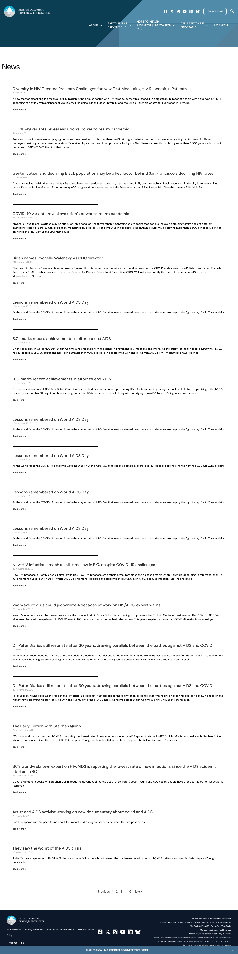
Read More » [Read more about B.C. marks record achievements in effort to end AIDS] (19, 359)
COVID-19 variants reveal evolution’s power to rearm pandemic (71, 129)
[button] (215, 11)
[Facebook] (165, 11)
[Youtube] (185, 11)
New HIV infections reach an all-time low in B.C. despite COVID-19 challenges (84, 564)
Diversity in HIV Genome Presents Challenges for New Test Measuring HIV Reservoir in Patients (100, 88)
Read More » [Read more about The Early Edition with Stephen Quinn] (19, 746)
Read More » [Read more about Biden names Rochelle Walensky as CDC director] (19, 282)
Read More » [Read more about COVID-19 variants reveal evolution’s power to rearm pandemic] (19, 153)
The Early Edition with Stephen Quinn (47, 726)
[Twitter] (172, 11)
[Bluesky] (198, 11)
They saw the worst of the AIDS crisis (47, 848)
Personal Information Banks (60, 929)
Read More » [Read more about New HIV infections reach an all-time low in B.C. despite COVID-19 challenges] (19, 585)
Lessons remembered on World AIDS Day (51, 302)
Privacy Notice (14, 929)
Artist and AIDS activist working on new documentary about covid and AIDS (83, 812)
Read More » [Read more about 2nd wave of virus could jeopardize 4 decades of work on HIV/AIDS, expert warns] (19, 625)
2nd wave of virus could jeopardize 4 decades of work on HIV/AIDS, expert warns (86, 605)
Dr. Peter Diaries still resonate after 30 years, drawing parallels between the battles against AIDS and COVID (112, 645)
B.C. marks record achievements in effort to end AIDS (62, 338)
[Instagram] (178, 11)
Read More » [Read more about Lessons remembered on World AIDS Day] (19, 319)
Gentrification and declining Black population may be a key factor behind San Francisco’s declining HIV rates (113, 173)
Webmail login (16, 942)
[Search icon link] (232, 11)
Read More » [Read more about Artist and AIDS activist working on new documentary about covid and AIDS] (19, 828)
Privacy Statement (34, 929)
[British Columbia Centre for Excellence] (27, 11)
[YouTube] (122, 931)
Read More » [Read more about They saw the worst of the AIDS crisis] (19, 869)
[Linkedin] (191, 11)
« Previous (103, 892)
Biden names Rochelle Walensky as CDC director (58, 258)
